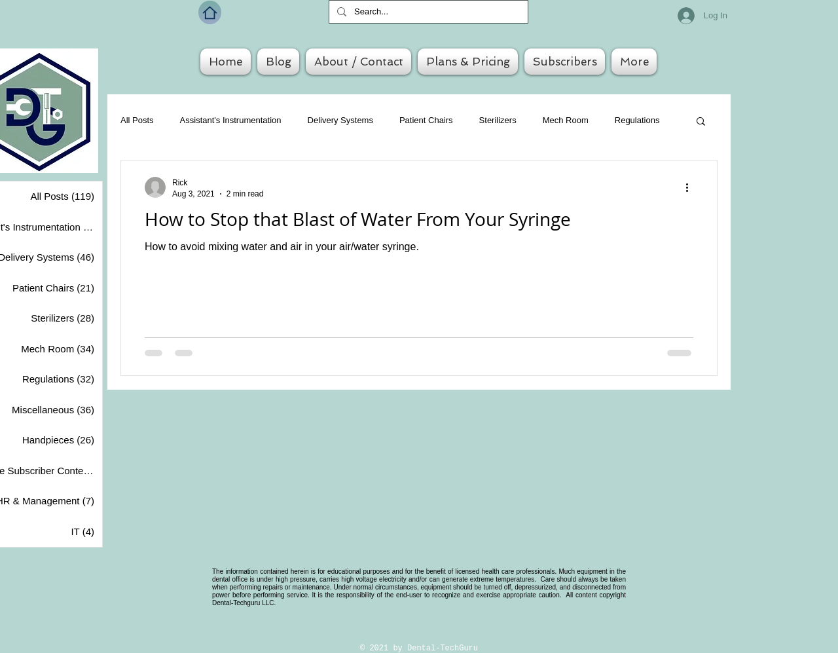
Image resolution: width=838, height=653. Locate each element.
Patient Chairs (426, 120)
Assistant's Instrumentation (231, 120)
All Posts (137, 120)
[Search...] (427, 12)
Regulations (637, 120)
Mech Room (566, 120)
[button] (701, 122)
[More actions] (691, 187)
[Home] (209, 12)
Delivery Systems (340, 120)
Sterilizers (498, 120)
